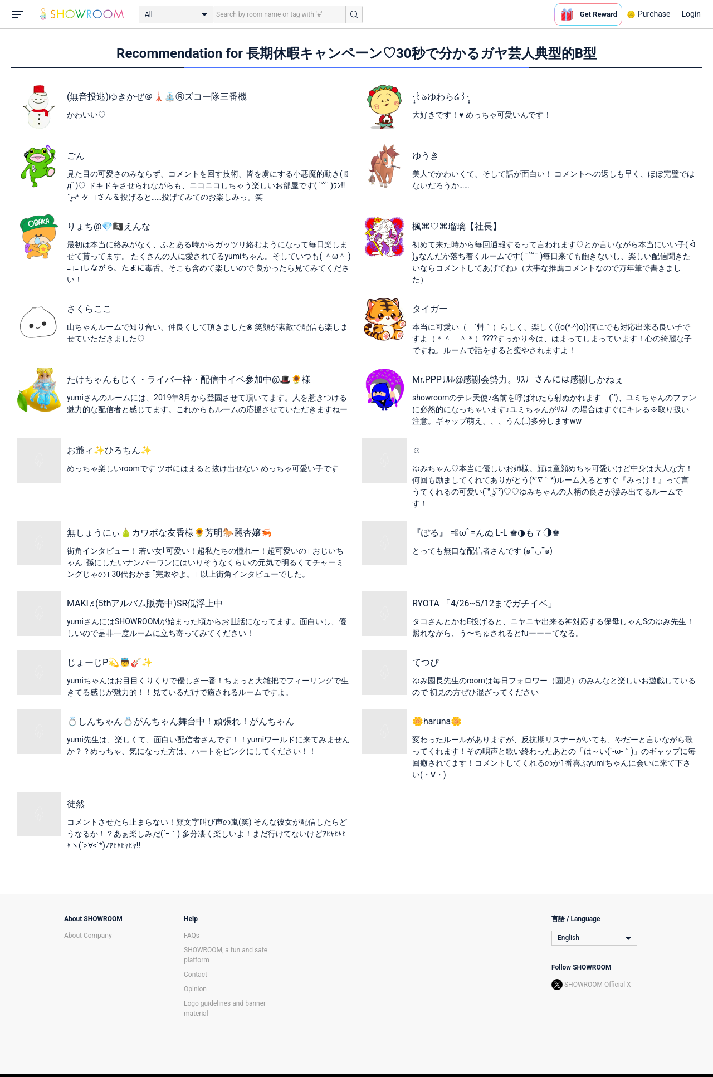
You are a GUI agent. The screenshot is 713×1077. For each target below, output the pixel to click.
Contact (195, 974)
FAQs (191, 935)
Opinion (195, 989)
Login (691, 13)
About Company (88, 935)
